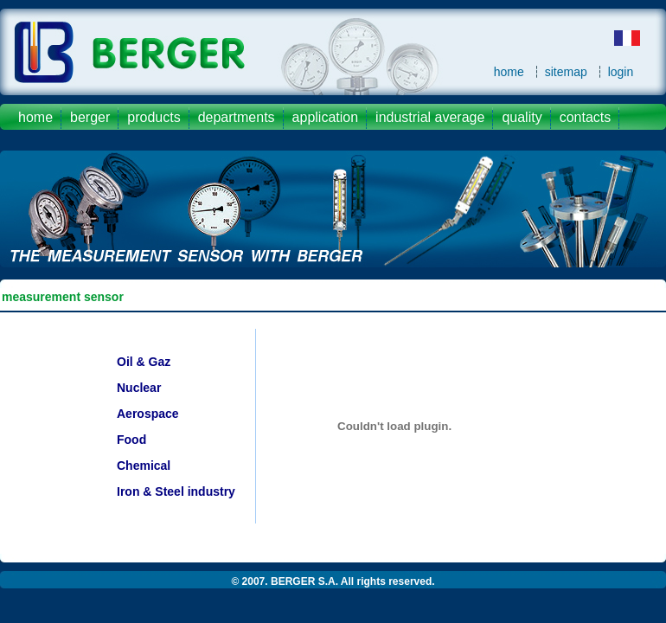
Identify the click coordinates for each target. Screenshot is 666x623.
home (509, 72)
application (325, 117)
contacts (586, 117)
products (153, 117)
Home (35, 117)
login (621, 72)
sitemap (566, 72)
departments (236, 117)
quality (521, 117)
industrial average (429, 117)
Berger (90, 117)
